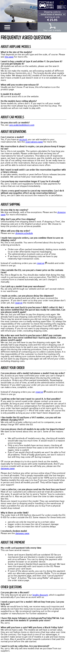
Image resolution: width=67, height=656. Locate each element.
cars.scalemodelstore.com (21, 125)
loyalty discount (40, 595)
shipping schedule (24, 233)
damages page (8, 468)
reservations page (34, 142)
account (23, 139)
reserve (40, 263)
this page (9, 57)
